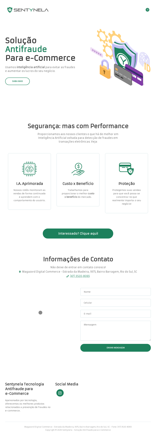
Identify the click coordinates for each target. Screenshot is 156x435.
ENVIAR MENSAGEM (116, 348)
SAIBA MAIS (17, 81)
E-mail (87, 313)
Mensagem (90, 324)
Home (93, 9)
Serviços (105, 9)
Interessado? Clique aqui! (78, 233)
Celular (88, 302)
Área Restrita (133, 9)
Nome (87, 291)
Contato (118, 9)
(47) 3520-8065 (80, 276)
